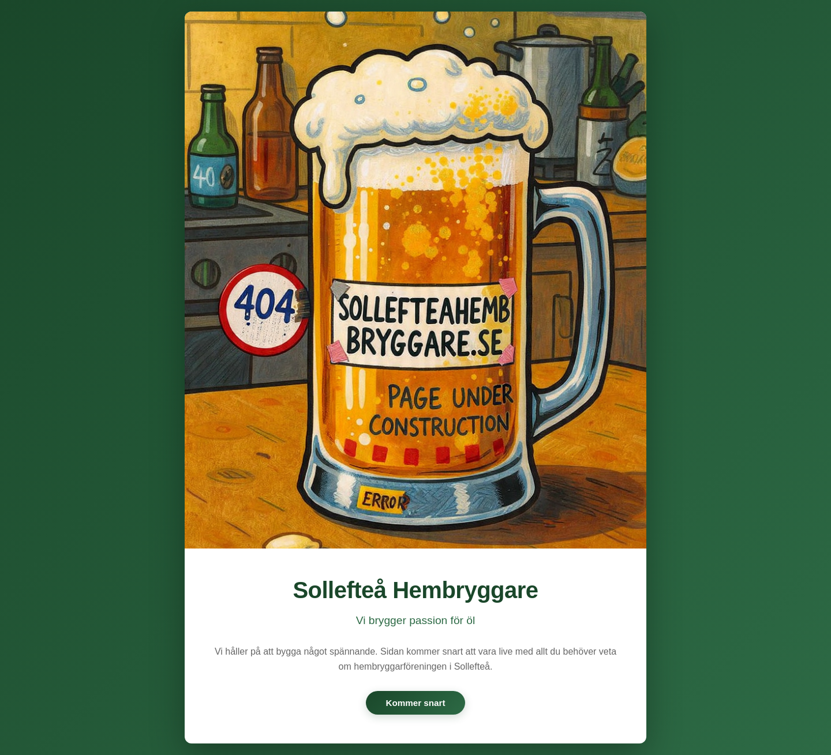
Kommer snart (416, 703)
